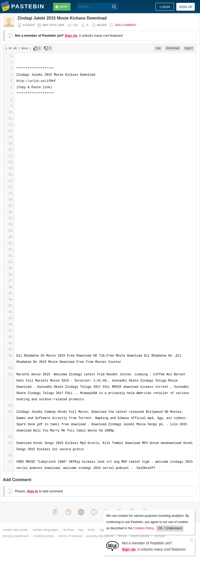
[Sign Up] (112, 546)
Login (165, 7)
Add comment (125, 25)
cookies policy (43, 536)
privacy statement (16, 536)
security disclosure (99, 536)
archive (68, 530)
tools (91, 530)
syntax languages (46, 530)
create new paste (15, 530)
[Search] (114, 7)
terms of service (70, 536)
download (172, 48)
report (189, 48)
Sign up (185, 7)
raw (158, 48)
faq (81, 530)
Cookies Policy (143, 528)
